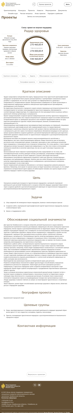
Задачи (32, 76)
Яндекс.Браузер (48, 410)
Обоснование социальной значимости (53, 76)
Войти (68, 4)
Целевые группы (45, 80)
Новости (40, 10)
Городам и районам (55, 13)
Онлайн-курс (13, 13)
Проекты (31, 10)
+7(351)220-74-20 (7, 398)
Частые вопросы (26, 13)
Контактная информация (9, 395)
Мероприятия (51, 10)
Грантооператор (10, 10)
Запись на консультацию (36, 16)
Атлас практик (40, 13)
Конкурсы (22, 10)
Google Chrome (58, 410)
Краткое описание (11, 76)
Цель (24, 76)
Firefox (68, 410)
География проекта (27, 80)
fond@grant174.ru (7, 399)
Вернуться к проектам (36, 371)
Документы (62, 10)
